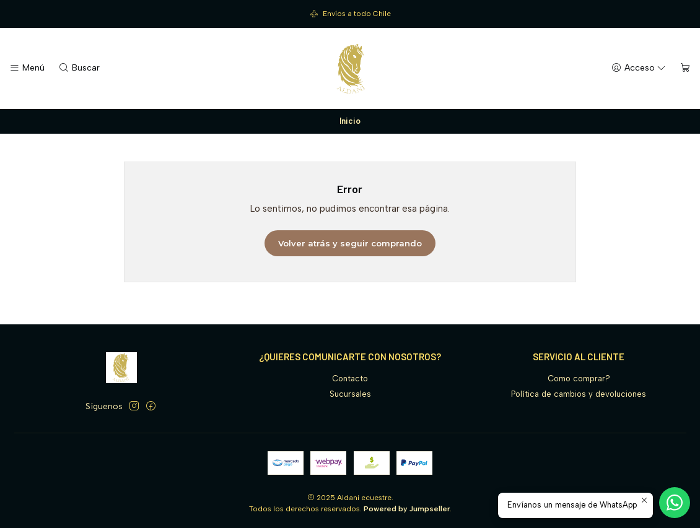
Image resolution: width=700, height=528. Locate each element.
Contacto (350, 378)
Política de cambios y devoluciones (578, 394)
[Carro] (685, 68)
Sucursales (350, 394)
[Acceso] (638, 68)
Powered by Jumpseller (407, 508)
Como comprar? (579, 378)
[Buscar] (79, 68)
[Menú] (27, 68)
